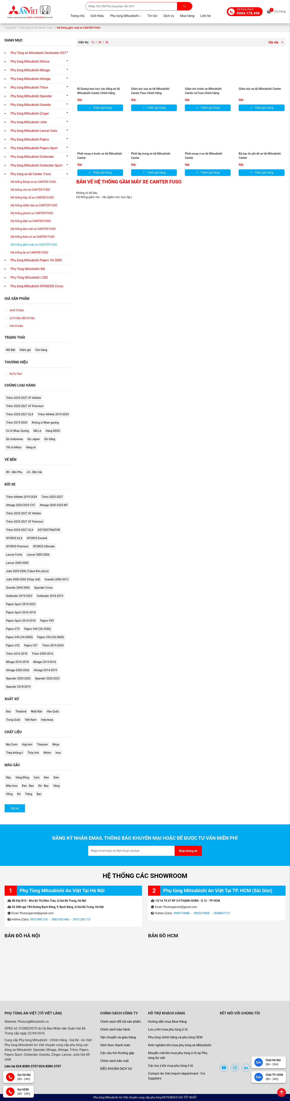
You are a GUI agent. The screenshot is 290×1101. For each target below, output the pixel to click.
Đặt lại (15, 808)
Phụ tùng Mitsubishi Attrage (31, 79)
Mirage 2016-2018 (17, 662)
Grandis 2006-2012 (56, 579)
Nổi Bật (10, 349)
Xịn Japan (33, 439)
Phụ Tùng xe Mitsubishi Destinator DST (38, 53)
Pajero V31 (31, 645)
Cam (36, 777)
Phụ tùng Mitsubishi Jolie (29, 122)
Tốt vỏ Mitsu (14, 447)
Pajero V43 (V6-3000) (19, 637)
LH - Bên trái (34, 472)
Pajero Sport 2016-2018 (21, 612)
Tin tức (152, 16)
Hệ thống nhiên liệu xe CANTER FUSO (34, 205)
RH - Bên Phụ (14, 472)
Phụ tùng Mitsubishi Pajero (30, 139)
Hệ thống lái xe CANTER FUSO (29, 252)
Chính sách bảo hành (115, 1029)
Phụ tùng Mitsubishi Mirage (30, 70)
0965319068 (202, 913)
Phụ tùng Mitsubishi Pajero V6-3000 (36, 260)
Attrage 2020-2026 (17, 670)
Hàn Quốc (53, 711)
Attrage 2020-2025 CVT (20, 505)
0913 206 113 (81, 919)
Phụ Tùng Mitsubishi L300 (29, 277)
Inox (58, 752)
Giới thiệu (97, 16)
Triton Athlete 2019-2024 (53, 414)
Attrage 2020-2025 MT (54, 505)
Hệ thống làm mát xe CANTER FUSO (33, 229)
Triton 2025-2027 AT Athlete (23, 397)
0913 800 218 (39, 919)
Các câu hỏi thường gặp (117, 1053)
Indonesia (47, 719)
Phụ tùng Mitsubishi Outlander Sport (37, 165)
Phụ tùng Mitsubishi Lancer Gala (34, 131)
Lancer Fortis (14, 554)
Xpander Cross (43, 587)
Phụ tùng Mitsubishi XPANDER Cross (37, 286)
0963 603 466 (60, 919)
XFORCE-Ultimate (44, 546)
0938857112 (222, 913)
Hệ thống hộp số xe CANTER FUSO (32, 197)
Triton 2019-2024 (16, 422)
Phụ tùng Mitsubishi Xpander (31, 96)
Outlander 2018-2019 (50, 596)
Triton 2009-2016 (42, 653)
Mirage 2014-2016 (44, 662)
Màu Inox (12, 785)
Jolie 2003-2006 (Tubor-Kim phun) (27, 571)
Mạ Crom (12, 744)
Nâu (8, 777)
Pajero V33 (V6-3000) (50, 637)
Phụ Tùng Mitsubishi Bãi (28, 269)
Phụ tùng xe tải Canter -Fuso (36, 27)
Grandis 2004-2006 (18, 587)
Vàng (56, 785)
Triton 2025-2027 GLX (19, 414)
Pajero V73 (13, 629)
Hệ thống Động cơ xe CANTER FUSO (33, 181)
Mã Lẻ (37, 430)
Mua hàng (187, 16)
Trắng (28, 794)
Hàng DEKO (53, 430)
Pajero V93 (47, 620)
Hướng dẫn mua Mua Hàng (167, 1021)
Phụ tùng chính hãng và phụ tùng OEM (175, 1037)
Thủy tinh (33, 752)
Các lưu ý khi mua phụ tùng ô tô (170, 1066)
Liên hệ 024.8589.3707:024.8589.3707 (33, 1066)
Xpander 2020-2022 (47, 678)
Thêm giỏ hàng (100, 107)
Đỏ (19, 794)
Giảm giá (25, 349)
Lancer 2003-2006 (38, 554)
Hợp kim (27, 744)
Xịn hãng (49, 439)
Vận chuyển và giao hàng (118, 1037)
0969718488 (182, 913)
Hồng (9, 794)
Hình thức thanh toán (115, 1045)
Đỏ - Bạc (43, 785)
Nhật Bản (36, 711)
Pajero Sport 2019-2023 (21, 604)
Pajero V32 (13, 645)
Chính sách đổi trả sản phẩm (120, 1021)
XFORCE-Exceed (37, 538)
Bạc (39, 794)
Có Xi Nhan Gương (17, 430)
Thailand (21, 711)
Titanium (42, 744)
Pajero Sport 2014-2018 (21, 620)
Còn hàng (41, 349)
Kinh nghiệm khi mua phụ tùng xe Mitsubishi (179, 1045)
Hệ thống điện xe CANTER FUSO (31, 221)
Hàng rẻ (31, 447)
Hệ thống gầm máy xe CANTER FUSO (34, 244)
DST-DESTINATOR (49, 529)
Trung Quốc (13, 719)
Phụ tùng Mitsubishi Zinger (30, 113)
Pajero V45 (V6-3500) (37, 629)
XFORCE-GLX (14, 538)
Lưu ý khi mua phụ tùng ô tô (168, 1029)
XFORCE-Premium (17, 546)
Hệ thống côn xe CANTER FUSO (30, 189)
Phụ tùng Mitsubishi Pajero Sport (34, 148)
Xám (56, 777)
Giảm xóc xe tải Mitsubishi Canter (260, 88)
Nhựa (55, 744)
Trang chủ (77, 16)
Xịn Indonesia (14, 439)
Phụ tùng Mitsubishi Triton (29, 87)
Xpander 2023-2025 (18, 678)
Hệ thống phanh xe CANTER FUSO (32, 213)
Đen (46, 777)
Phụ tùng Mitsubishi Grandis (31, 105)
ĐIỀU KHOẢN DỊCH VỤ (116, 1069)
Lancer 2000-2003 (17, 562)
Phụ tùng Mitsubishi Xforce (30, 61)
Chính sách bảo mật (114, 1061)
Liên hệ (205, 16)
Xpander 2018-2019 (18, 686)
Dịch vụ (169, 16)
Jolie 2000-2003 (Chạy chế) (23, 579)
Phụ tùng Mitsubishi (126, 16)
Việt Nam (31, 719)
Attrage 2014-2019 (45, 670)
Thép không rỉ (14, 752)
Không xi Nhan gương (45, 422)
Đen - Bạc (28, 785)
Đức (8, 711)
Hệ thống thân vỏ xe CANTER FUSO (33, 236)
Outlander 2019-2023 (19, 596)
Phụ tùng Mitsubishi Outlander (32, 157)
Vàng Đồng (22, 777)
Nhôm (47, 752)
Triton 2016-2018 (16, 653)
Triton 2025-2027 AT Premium (25, 406)
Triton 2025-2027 (52, 496)
